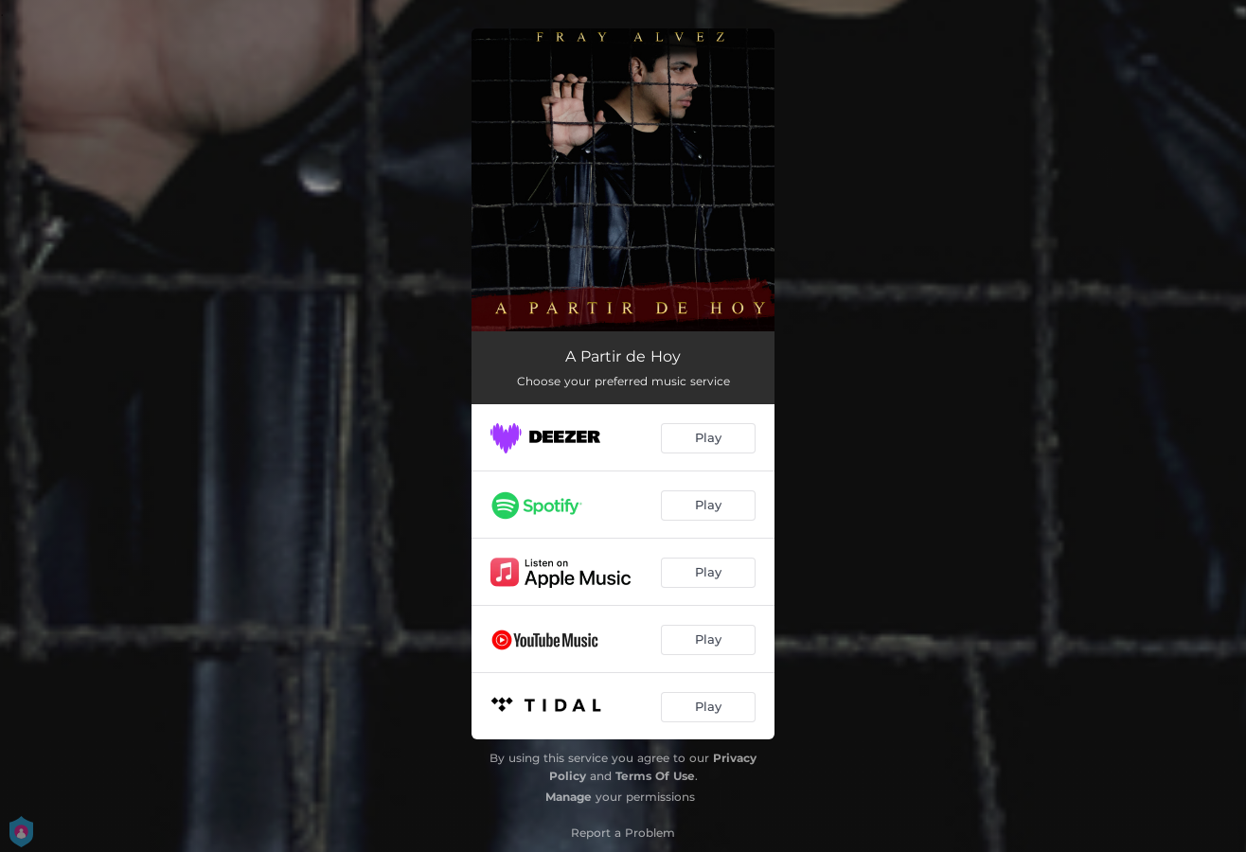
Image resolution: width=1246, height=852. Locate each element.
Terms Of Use (655, 776)
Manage (568, 797)
